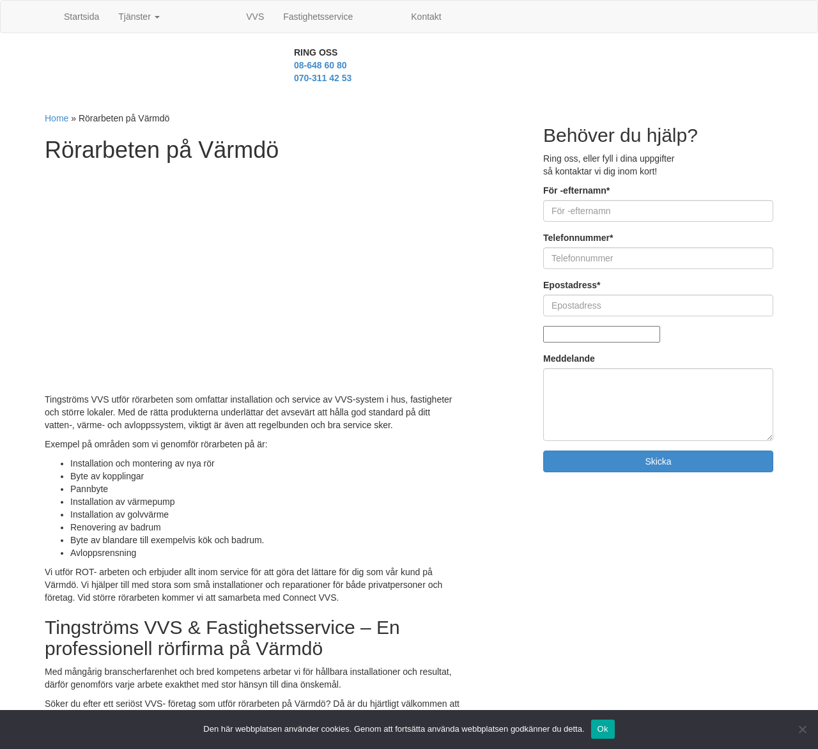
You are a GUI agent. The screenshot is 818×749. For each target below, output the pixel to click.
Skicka (658, 461)
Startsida (81, 17)
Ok (603, 729)
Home (56, 118)
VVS (255, 17)
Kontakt (426, 17)
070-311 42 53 (322, 78)
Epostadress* (571, 285)
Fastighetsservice (318, 17)
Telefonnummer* (578, 238)
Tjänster (138, 17)
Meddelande (569, 358)
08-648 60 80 (320, 65)
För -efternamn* (576, 190)
